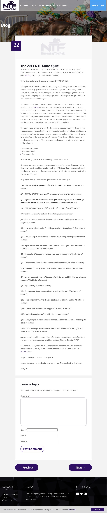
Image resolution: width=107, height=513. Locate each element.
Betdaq (28, 75)
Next (81, 467)
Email (23, 435)
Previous (26, 467)
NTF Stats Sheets (60, 5)
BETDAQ (23, 352)
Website (23, 441)
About (26, 5)
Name (23, 430)
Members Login (98, 5)
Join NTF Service (44, 5)
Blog (34, 5)
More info (72, 510)
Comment (25, 396)
